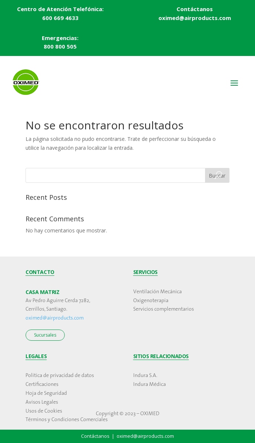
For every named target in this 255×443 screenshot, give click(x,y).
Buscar (217, 175)
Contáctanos (195, 9)
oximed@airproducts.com (55, 318)
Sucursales (45, 335)
